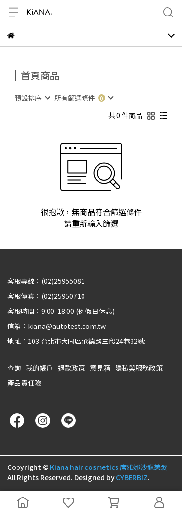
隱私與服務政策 (139, 368)
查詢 (14, 368)
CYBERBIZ (132, 477)
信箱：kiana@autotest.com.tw (56, 326)
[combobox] (32, 98)
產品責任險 (24, 383)
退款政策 (71, 368)
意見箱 (100, 368)
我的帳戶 (39, 368)
